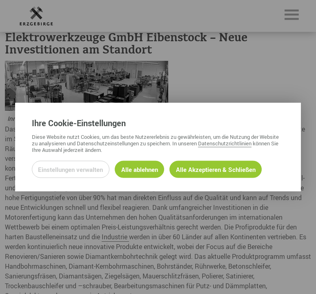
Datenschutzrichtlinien (224, 143)
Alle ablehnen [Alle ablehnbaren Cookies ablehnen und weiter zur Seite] (139, 169)
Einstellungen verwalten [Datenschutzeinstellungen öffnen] (70, 169)
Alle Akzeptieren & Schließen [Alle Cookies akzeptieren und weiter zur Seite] (216, 169)
